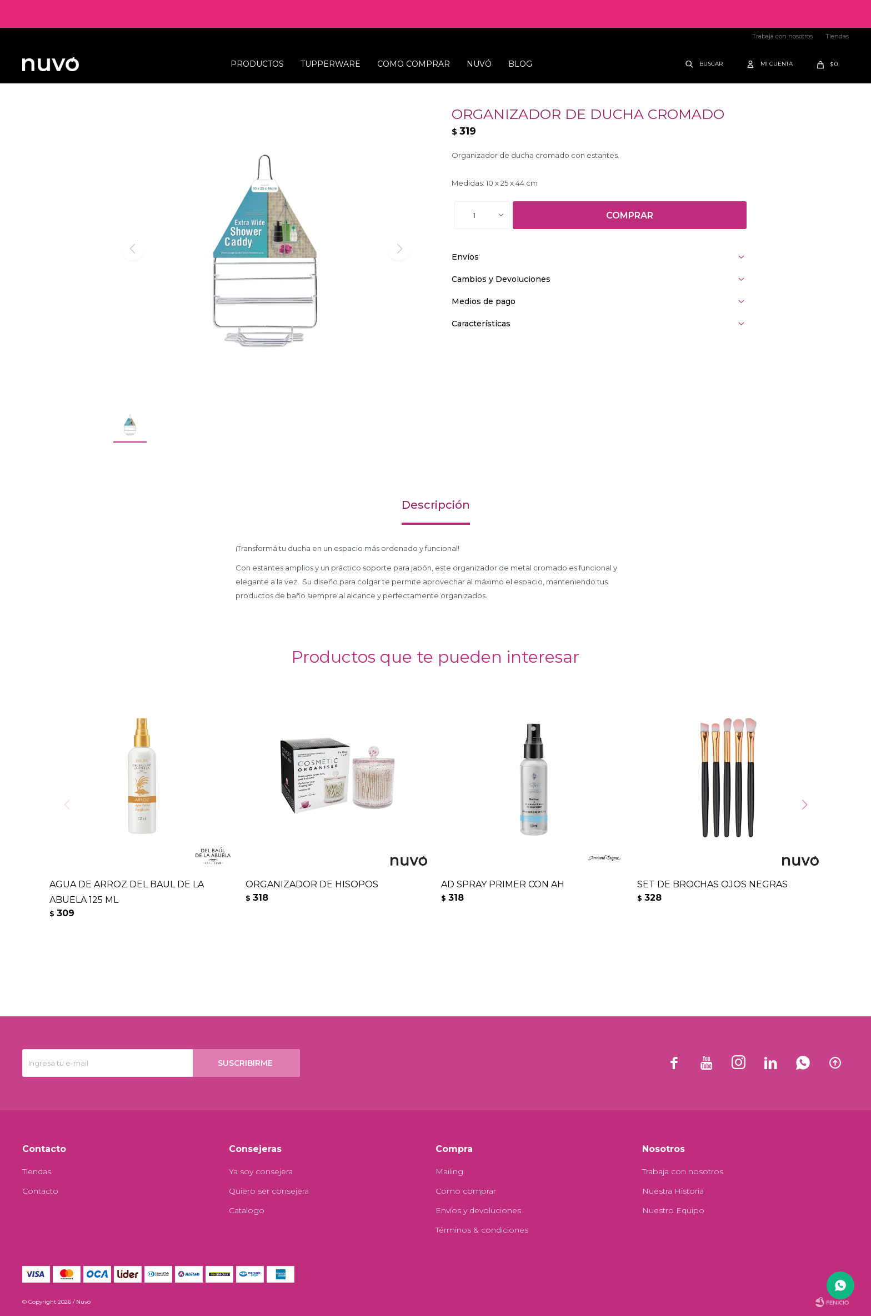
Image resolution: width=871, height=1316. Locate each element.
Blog (520, 64)
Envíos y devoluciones (478, 1210)
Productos (257, 64)
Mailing (449, 1171)
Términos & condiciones (482, 1230)
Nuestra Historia (673, 1191)
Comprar (629, 215)
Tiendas (837, 36)
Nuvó (479, 64)
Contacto (40, 1191)
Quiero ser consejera (269, 1191)
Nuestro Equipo (673, 1210)
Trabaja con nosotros (782, 36)
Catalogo (246, 1210)
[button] (808, 827)
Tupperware (331, 64)
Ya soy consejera (261, 1171)
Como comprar (413, 64)
